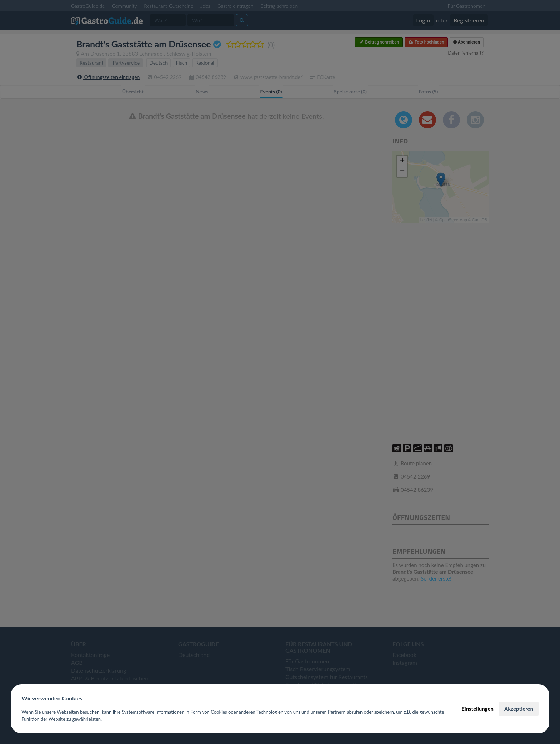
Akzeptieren (518, 708)
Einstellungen (477, 708)
